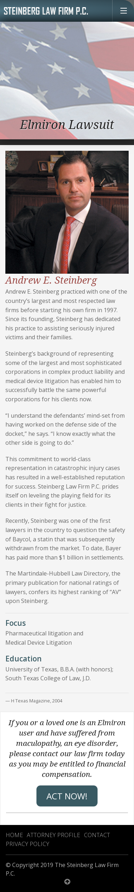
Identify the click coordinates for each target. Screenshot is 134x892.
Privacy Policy (27, 844)
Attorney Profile (53, 835)
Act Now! (67, 796)
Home (14, 835)
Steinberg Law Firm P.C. (46, 11)
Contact (97, 835)
